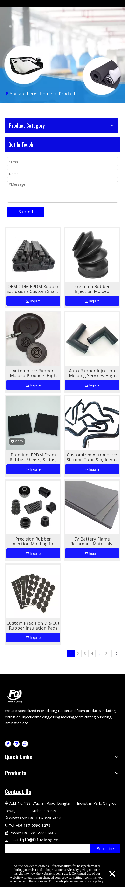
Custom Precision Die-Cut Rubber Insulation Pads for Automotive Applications (33, 625)
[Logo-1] (15, 695)
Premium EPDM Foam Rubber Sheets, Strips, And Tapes (33, 457)
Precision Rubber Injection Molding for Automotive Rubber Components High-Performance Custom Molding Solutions (33, 541)
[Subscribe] (105, 848)
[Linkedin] (16, 744)
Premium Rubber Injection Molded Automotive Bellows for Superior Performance (92, 289)
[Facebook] (8, 744)
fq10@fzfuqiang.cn (39, 840)
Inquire (33, 301)
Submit (26, 212)
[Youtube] (25, 744)
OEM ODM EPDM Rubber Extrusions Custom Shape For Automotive (33, 289)
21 (107, 653)
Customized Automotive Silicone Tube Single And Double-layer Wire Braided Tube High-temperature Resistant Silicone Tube (92, 457)
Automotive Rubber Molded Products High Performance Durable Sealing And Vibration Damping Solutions (33, 373)
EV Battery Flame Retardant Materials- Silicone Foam (92, 541)
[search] (46, 848)
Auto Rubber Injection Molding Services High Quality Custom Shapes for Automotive (92, 373)
